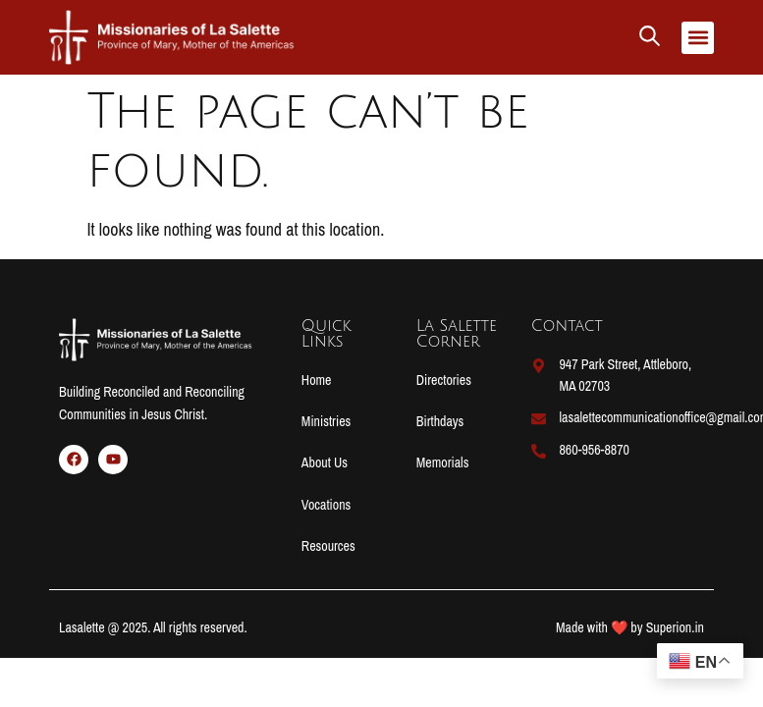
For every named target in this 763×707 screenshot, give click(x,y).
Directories (443, 380)
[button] (697, 38)
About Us (324, 462)
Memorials (442, 462)
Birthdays (440, 421)
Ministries (326, 421)
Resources (328, 546)
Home (316, 380)
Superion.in (675, 627)
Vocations (326, 505)
